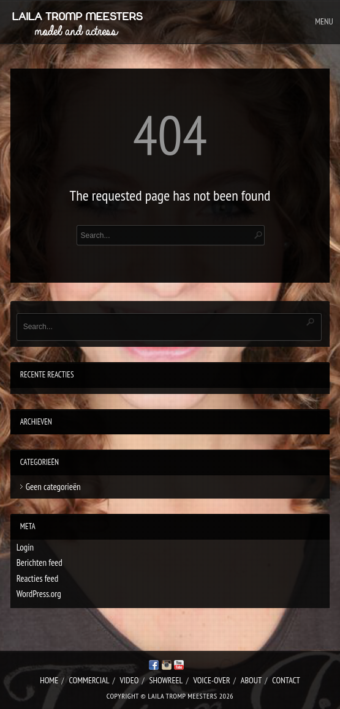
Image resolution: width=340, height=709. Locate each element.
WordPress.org (39, 593)
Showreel (166, 680)
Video (129, 680)
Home (49, 680)
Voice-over (212, 680)
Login (25, 547)
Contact (286, 680)
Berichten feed (39, 562)
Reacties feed (37, 578)
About (251, 680)
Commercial (89, 680)
